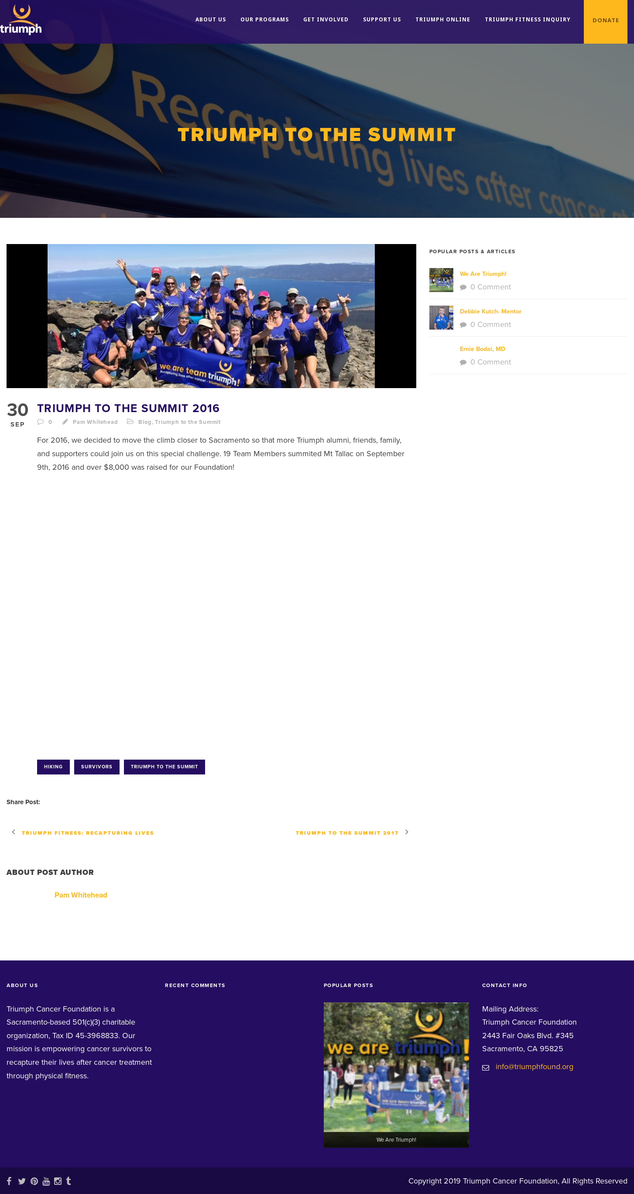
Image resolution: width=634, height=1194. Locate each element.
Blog (144, 422)
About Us (210, 19)
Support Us (382, 19)
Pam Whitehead (95, 422)
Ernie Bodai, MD (482, 349)
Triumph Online (442, 19)
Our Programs (264, 19)
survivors (97, 767)
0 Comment (490, 287)
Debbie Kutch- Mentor (490, 311)
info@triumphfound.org (534, 1066)
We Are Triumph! (483, 274)
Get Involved (326, 19)
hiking (53, 767)
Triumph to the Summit (188, 422)
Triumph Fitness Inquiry (528, 19)
